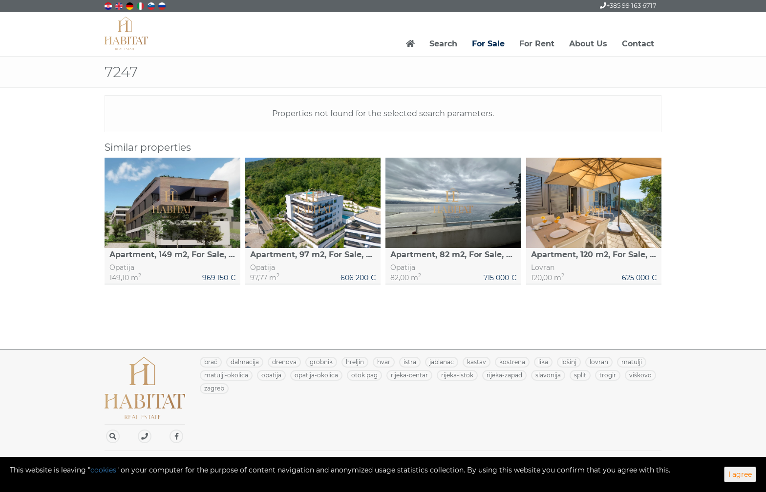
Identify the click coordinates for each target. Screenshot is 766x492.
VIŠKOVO (640, 375)
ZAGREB (214, 388)
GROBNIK (321, 362)
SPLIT (580, 375)
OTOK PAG (364, 375)
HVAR (383, 362)
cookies (103, 470)
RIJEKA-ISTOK (457, 375)
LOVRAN (599, 362)
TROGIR (607, 375)
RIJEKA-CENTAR (409, 375)
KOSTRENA (512, 362)
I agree (740, 474)
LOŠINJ (568, 362)
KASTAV (476, 362)
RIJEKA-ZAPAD (504, 375)
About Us (588, 43)
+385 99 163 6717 (628, 5)
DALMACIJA (245, 362)
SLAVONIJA (548, 375)
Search (443, 43)
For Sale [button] (488, 43)
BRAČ (210, 362)
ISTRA (410, 362)
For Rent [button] (536, 43)
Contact (638, 43)
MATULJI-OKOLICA (226, 375)
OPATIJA (271, 375)
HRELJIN (355, 362)
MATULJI (631, 362)
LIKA (543, 362)
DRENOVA (284, 362)
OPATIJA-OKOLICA (316, 375)
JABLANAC (441, 362)
